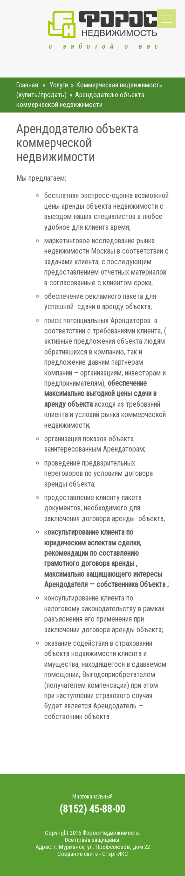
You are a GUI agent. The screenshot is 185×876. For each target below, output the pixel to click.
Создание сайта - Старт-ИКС (92, 853)
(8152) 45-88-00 (92, 809)
